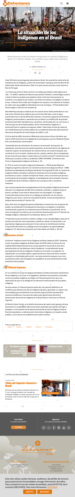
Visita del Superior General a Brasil (21, 384)
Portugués (48, 327)
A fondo (23, 45)
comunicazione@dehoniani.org (19, 465)
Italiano (38, 327)
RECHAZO (44, 491)
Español (19, 327)
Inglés (10, 327)
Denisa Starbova (65, 50)
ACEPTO (29, 491)
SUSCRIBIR (18, 427)
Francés (29, 327)
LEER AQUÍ (52, 487)
